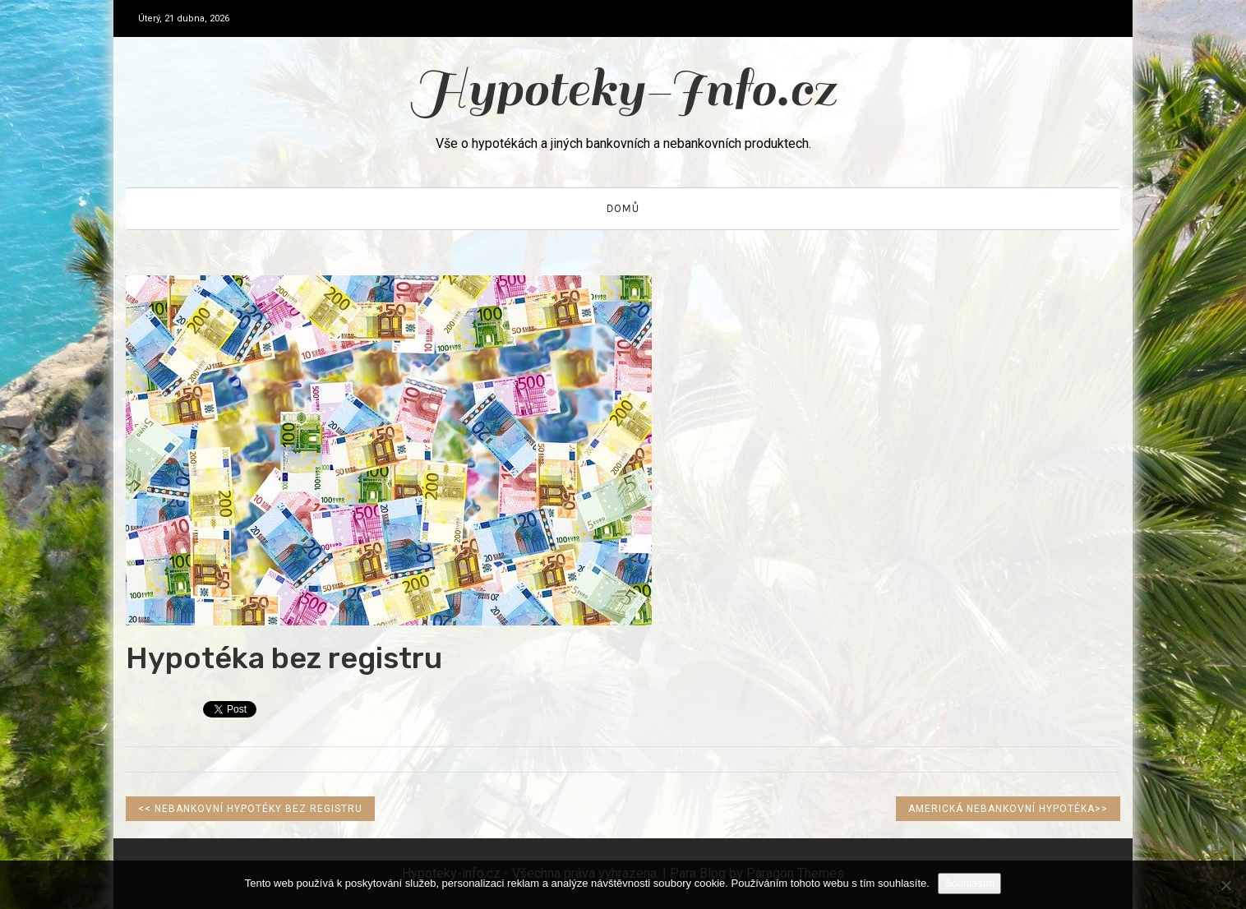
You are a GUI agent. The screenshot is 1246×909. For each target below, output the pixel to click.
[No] (1225, 885)
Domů (623, 208)
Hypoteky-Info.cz (623, 89)
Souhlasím (969, 883)
